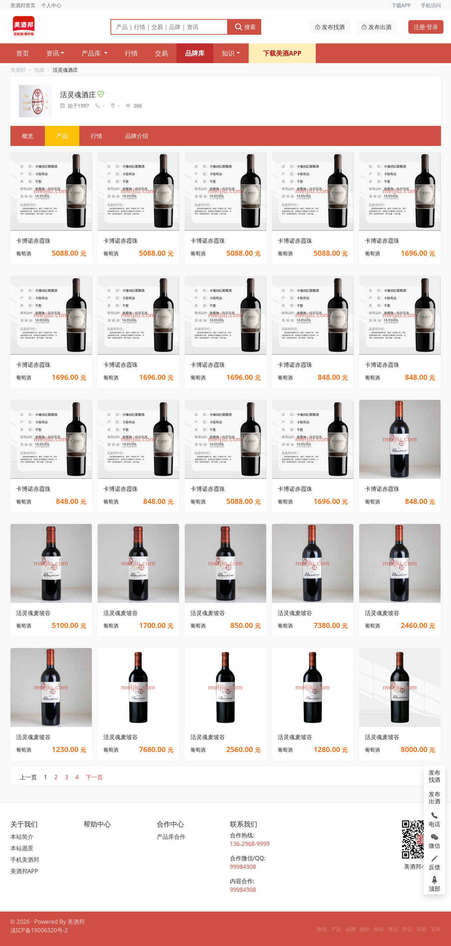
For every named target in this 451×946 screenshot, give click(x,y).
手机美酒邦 (24, 860)
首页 (22, 53)
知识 (228, 53)
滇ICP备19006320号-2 (39, 930)
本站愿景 (21, 848)
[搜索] (169, 27)
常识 (393, 929)
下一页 (94, 777)
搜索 (245, 27)
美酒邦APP (24, 871)
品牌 (351, 929)
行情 (131, 53)
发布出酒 (376, 27)
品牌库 (195, 53)
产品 (62, 136)
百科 (436, 929)
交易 (161, 53)
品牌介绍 (136, 136)
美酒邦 (17, 69)
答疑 (422, 929)
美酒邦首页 (23, 5)
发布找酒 (330, 27)
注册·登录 (426, 27)
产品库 (92, 53)
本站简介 (21, 837)
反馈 (434, 862)
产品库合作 (171, 837)
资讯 (52, 53)
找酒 (39, 69)
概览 (27, 136)
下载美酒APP (282, 53)
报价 (365, 929)
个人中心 (51, 5)
